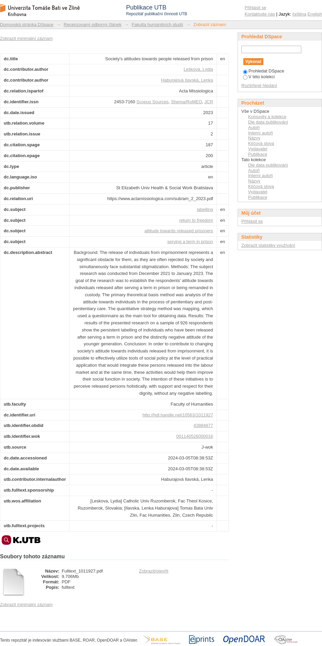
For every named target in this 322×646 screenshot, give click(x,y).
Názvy (254, 138)
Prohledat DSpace (263, 70)
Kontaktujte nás (260, 14)
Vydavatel (257, 148)
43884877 (203, 425)
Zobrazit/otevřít (153, 571)
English (314, 14)
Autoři (254, 127)
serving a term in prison (190, 241)
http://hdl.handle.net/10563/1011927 (177, 414)
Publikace (257, 154)
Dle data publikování (268, 122)
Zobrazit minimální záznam (26, 38)
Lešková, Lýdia (198, 69)
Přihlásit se (255, 7)
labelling (205, 209)
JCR (208, 101)
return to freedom (196, 220)
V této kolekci (259, 76)
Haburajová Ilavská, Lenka (187, 80)
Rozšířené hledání (259, 85)
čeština (299, 14)
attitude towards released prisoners (178, 230)
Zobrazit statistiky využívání (268, 245)
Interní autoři (260, 132)
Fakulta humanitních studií (157, 24)
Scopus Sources (152, 101)
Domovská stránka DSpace (27, 24)
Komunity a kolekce (267, 116)
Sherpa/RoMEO (186, 101)
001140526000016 (194, 436)
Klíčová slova (261, 143)
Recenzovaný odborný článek (93, 24)
